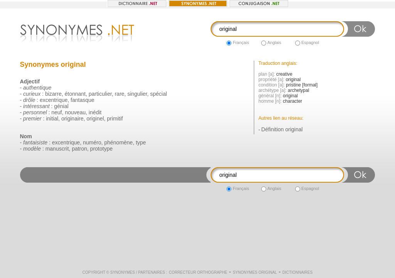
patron (79, 149)
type (141, 142)
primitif (115, 118)
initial (52, 118)
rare (119, 94)
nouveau (75, 112)
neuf (56, 112)
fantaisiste (35, 142)
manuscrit (57, 149)
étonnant (75, 94)
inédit (95, 112)
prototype (101, 149)
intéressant (36, 106)
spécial (158, 94)
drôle (29, 100)
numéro (92, 142)
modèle (32, 149)
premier (32, 118)
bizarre (53, 94)
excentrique (54, 100)
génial (61, 106)
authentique (37, 88)
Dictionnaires (297, 272)
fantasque (83, 100)
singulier (137, 94)
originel (95, 118)
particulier (100, 94)
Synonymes (122, 272)
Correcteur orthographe (198, 272)
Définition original (281, 129)
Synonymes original (255, 272)
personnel (35, 112)
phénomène (118, 142)
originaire (72, 118)
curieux (32, 94)
